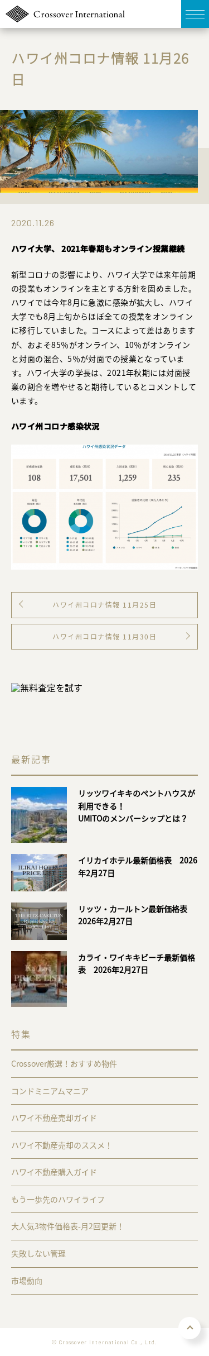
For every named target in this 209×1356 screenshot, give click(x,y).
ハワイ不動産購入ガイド (54, 1171)
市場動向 (26, 1280)
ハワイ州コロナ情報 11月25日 (104, 605)
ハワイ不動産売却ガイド (54, 1117)
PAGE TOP (189, 1328)
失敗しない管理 (38, 1253)
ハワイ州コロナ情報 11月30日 (104, 637)
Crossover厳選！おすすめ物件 (64, 1063)
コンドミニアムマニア (50, 1090)
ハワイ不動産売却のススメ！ (62, 1144)
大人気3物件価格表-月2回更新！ (67, 1225)
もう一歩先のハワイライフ (58, 1199)
